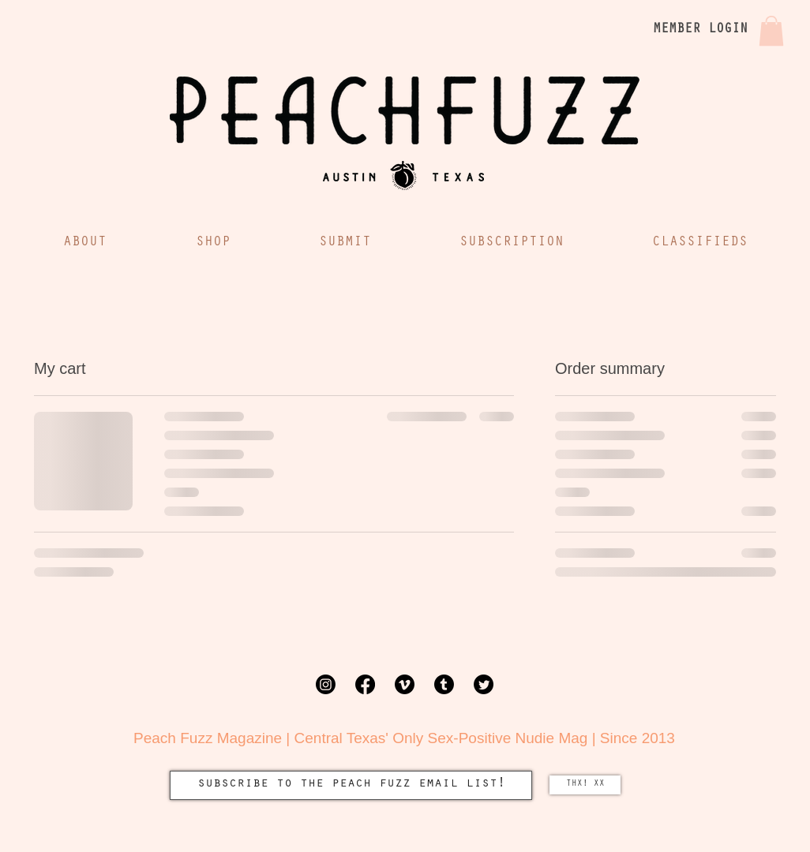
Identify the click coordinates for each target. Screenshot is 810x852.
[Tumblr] (444, 684)
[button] (771, 31)
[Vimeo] (404, 684)
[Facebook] (365, 684)
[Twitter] (483, 684)
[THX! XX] (585, 784)
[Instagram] (326, 684)
